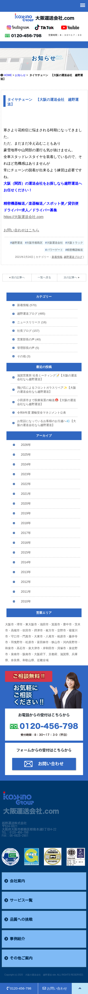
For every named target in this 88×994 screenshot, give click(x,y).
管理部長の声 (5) (28, 348)
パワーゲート (55, 249)
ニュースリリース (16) (31, 322)
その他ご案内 (18, 958)
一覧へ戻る (44, 277)
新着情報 (57, 257)
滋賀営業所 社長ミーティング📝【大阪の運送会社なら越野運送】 (47, 377)
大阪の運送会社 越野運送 (38, 975)
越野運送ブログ (73, 257)
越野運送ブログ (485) (31, 313)
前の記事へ (18, 277)
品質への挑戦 (18, 919)
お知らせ (20, 75)
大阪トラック (75, 242)
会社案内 (14, 881)
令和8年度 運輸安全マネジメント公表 (41, 412)
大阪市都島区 (35, 242)
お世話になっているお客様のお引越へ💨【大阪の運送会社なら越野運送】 (46, 422)
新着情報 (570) (27, 305)
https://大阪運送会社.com (23, 217)
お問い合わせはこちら (21, 230)
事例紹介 (14, 939)
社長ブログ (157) (28, 330)
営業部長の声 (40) (29, 339)
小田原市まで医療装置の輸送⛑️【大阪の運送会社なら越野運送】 (46, 402)
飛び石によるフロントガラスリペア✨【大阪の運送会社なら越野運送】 (46, 389)
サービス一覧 (18, 900)
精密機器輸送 (75, 249)
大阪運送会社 (55, 242)
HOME (8, 75)
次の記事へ (70, 277)
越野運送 (17, 242)
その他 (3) (23, 356)
